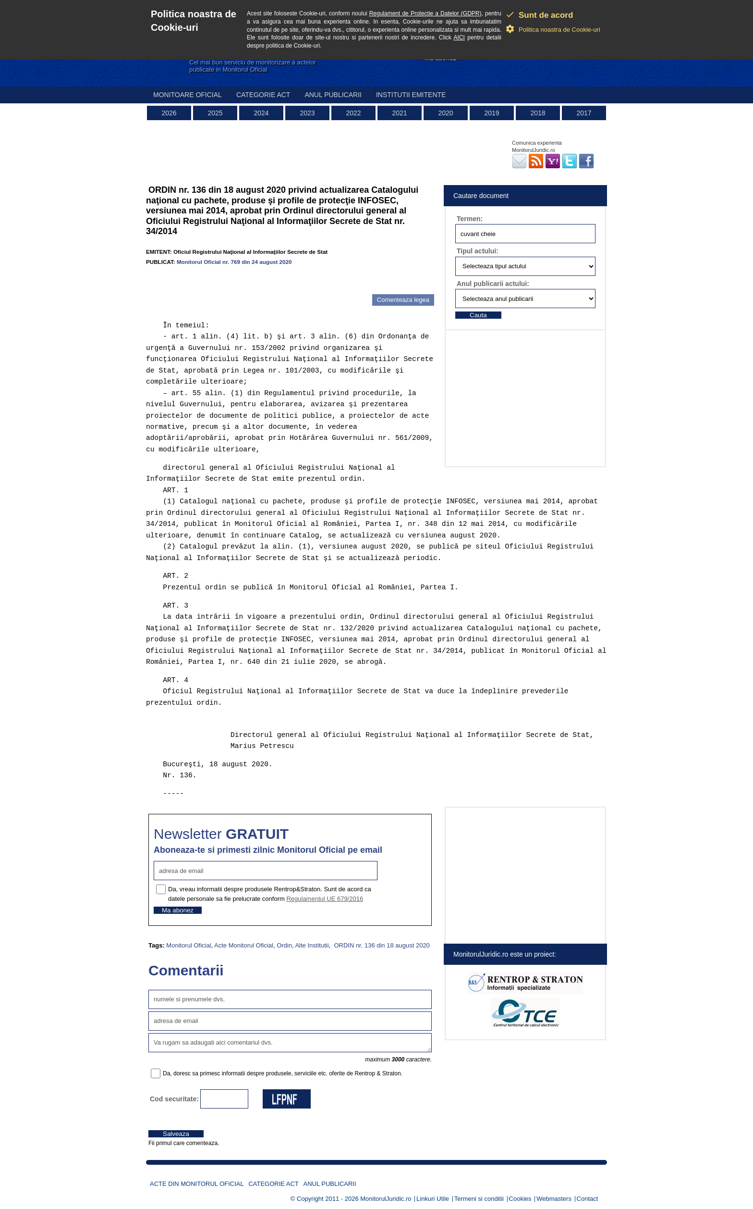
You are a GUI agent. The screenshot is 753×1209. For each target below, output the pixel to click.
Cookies (520, 1198)
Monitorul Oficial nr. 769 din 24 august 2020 (234, 262)
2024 (261, 113)
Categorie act (263, 95)
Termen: (470, 219)
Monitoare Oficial (187, 95)
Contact (587, 1198)
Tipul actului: (477, 251)
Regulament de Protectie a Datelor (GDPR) (425, 13)
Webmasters (553, 1198)
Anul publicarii (333, 95)
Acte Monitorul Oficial (243, 945)
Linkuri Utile (432, 1198)
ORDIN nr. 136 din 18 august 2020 (381, 945)
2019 (491, 113)
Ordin (284, 945)
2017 (583, 113)
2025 (214, 113)
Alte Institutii (311, 945)
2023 (307, 113)
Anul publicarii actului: (493, 283)
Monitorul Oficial (188, 945)
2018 (537, 113)
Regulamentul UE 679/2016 (324, 898)
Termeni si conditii (479, 1198)
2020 (445, 113)
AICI (459, 37)
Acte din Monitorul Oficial (197, 1183)
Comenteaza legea (403, 299)
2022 (353, 113)
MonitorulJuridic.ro (385, 1198)
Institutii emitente (411, 95)
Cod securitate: (174, 1099)
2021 (399, 113)
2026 (168, 113)
